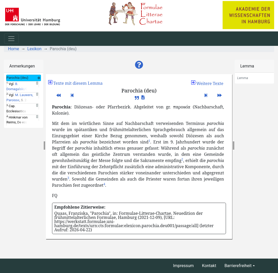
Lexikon (34, 48)
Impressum (183, 265)
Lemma (247, 66)
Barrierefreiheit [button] (237, 265)
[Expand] (37, 83)
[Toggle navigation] (11, 38)
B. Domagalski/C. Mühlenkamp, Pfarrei (21, 89)
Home (13, 48)
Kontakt (209, 265)
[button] (139, 65)
